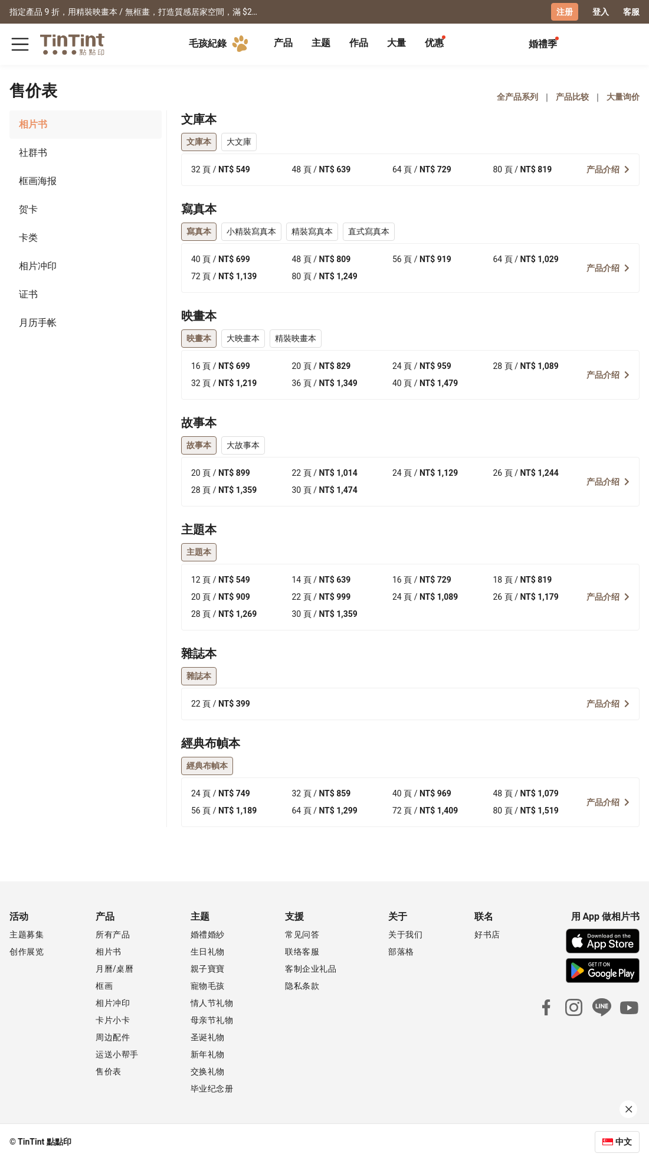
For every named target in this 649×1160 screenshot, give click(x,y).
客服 (631, 12)
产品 (283, 42)
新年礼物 (208, 1054)
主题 (321, 42)
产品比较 (572, 97)
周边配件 (113, 1037)
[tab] (283, 44)
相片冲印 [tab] (38, 266)
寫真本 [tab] (198, 231)
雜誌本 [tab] (198, 676)
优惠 (434, 42)
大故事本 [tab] (243, 445)
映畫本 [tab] (198, 338)
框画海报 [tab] (38, 181)
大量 (396, 42)
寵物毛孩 (208, 986)
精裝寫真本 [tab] (312, 231)
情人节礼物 (212, 1003)
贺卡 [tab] (28, 209)
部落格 (401, 951)
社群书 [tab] (33, 152)
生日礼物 (208, 951)
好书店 (487, 934)
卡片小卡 (113, 1020)
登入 (600, 12)
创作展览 (26, 951)
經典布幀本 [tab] (207, 765)
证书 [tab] (28, 294)
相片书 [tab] (33, 124)
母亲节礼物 (212, 1020)
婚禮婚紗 (208, 934)
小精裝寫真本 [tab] (251, 231)
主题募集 (26, 934)
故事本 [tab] (198, 445)
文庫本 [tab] (198, 141)
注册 (564, 12)
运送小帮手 (117, 1054)
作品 (358, 42)
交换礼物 (208, 1071)
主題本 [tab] (198, 552)
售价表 (109, 1071)
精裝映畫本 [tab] (295, 338)
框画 (104, 986)
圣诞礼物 (208, 1037)
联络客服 (302, 951)
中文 (623, 1141)
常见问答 (302, 934)
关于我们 (405, 934)
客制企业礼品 (310, 968)
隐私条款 (302, 986)
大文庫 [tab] (239, 141)
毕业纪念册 (212, 1088)
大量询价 (623, 97)
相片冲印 (113, 1003)
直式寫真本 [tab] (368, 231)
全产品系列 (517, 97)
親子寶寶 (208, 968)
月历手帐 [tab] (38, 322)
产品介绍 (608, 169)
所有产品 (113, 934)
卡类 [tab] (28, 237)
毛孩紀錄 (221, 43)
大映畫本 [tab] (243, 338)
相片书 (109, 951)
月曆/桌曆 (114, 968)
